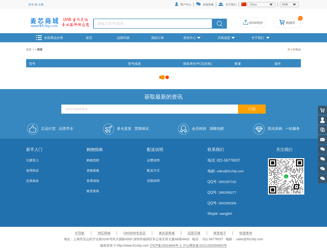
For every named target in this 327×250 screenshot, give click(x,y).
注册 (41, 4)
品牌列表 (123, 38)
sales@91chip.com (230, 171)
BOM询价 (253, 23)
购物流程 (93, 160)
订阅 (251, 109)
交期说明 (153, 180)
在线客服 (205, 4)
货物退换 (93, 170)
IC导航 (79, 233)
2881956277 (227, 192)
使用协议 (32, 170)
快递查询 (245, 233)
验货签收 (93, 191)
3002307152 (227, 182)
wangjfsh (226, 213)
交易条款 (32, 180)
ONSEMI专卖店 (135, 233)
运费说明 (153, 160)
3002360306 (227, 203)
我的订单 (157, 38)
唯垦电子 (219, 233)
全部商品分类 (49, 37)
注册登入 (32, 160)
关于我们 (227, 4)
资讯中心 (192, 38)
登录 (31, 4)
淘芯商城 (104, 233)
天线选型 (226, 38)
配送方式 (153, 170)
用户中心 (183, 4)
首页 (89, 38)
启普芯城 (194, 233)
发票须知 (93, 180)
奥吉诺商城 (167, 233)
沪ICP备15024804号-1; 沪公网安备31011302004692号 (188, 245)
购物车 (287, 23)
